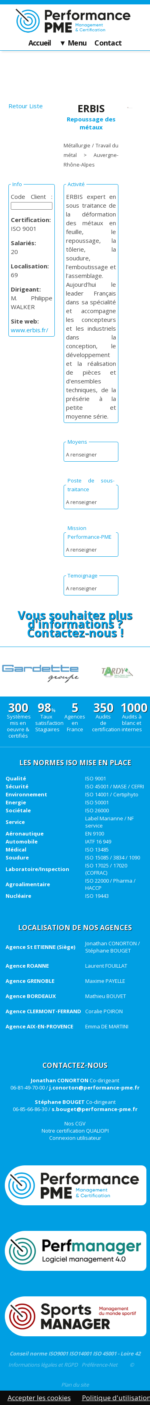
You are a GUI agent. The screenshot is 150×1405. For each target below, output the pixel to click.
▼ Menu (73, 43)
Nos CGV (75, 1123)
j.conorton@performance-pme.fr (94, 1087)
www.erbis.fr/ (29, 330)
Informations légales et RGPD (43, 1364)
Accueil (39, 43)
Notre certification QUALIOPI (75, 1130)
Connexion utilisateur (75, 1137)
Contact (108, 43)
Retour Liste (25, 106)
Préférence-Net (100, 1364)
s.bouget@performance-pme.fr (95, 1109)
